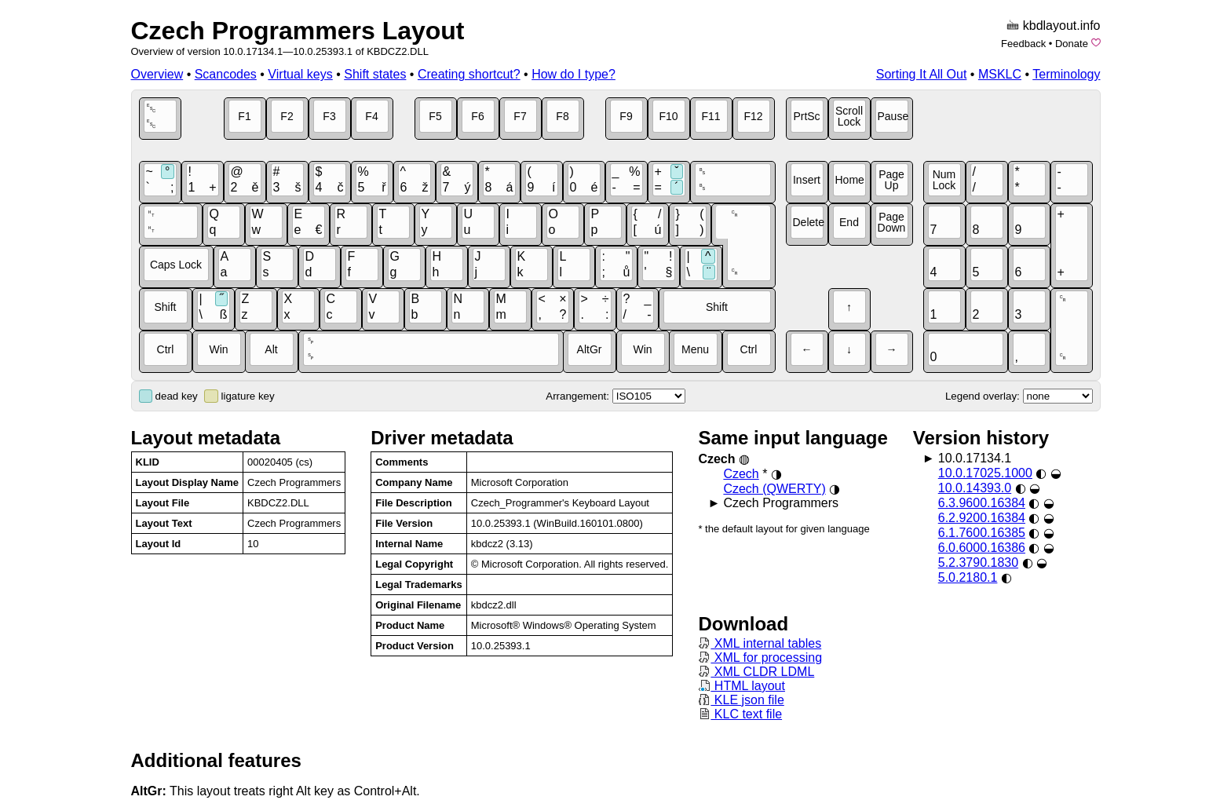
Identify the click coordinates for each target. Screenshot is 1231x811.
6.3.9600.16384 (981, 503)
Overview (157, 74)
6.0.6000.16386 (981, 547)
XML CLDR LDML (756, 671)
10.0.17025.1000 (985, 473)
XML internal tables (759, 643)
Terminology (1066, 74)
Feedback (1023, 43)
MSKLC (999, 74)
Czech (740, 473)
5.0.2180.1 (968, 577)
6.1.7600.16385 (981, 532)
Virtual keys (300, 74)
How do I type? (573, 74)
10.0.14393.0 (974, 488)
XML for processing (760, 657)
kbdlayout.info (1062, 25)
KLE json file (741, 700)
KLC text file (740, 714)
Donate (1071, 43)
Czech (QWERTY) (774, 488)
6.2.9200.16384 (981, 517)
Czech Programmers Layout (298, 30)
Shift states (375, 74)
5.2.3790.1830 (978, 562)
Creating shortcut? (469, 74)
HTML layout (741, 685)
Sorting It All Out (921, 74)
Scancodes (226, 74)
